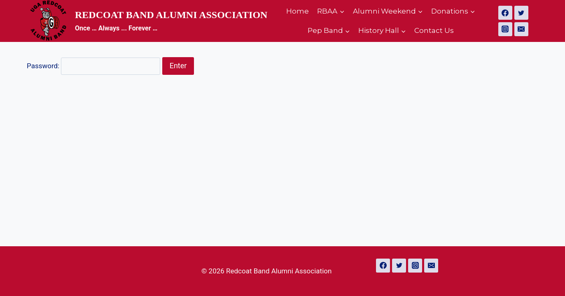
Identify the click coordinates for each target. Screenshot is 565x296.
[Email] (521, 29)
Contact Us (434, 30)
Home (297, 11)
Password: (93, 66)
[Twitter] (521, 13)
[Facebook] (505, 13)
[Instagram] (505, 29)
